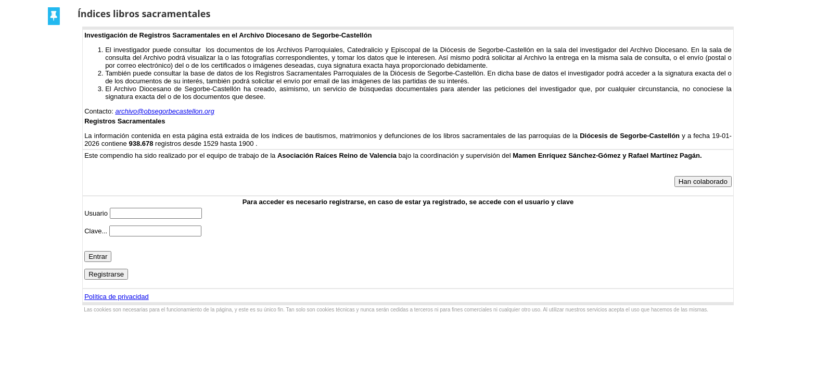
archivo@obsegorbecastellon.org (164, 111)
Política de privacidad (116, 297)
